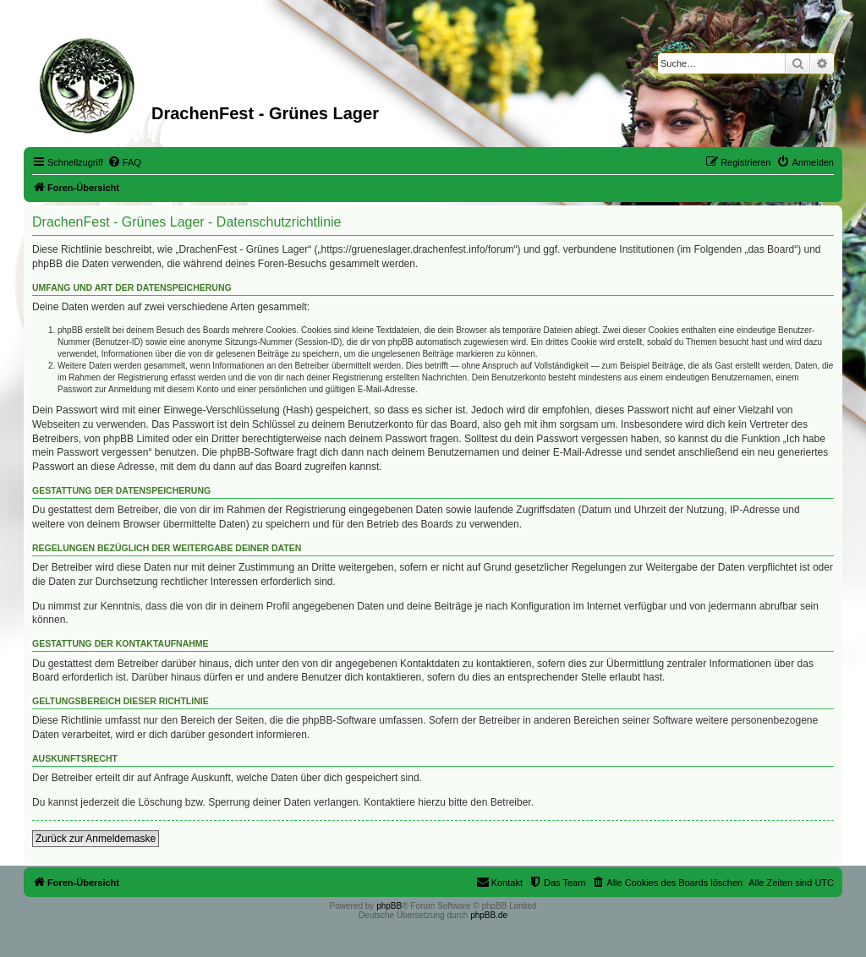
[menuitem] (124, 162)
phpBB (389, 906)
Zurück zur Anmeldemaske (96, 839)
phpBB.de (488, 915)
